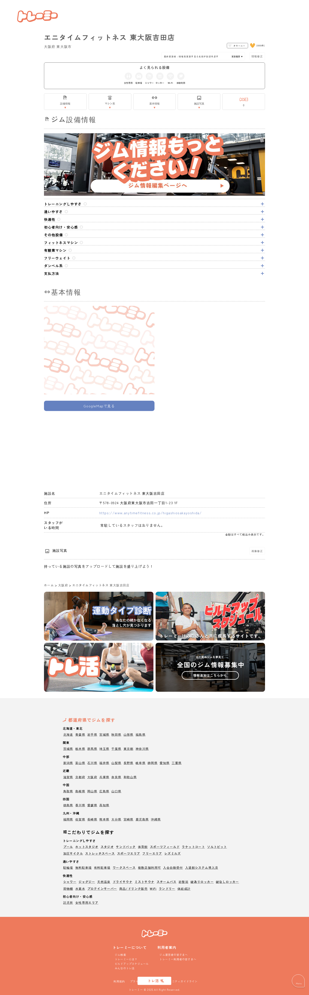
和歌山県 (130, 777)
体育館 (143, 847)
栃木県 (80, 748)
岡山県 (92, 791)
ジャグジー (87, 882)
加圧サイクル (73, 853)
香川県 (80, 805)
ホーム (49, 585)
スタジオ (107, 847)
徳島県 (68, 805)
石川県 (92, 763)
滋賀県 (68, 777)
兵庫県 (104, 777)
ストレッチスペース (100, 853)
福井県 (104, 763)
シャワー (70, 882)
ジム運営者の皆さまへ (173, 954)
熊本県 (104, 819)
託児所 (68, 902)
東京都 (128, 748)
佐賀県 (80, 819)
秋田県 (116, 734)
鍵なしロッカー (227, 882)
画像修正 (257, 551)
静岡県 (153, 763)
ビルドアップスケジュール (132, 963)
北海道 (68, 734)
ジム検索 (120, 954)
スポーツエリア (128, 853)
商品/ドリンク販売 (133, 888)
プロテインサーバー (102, 888)
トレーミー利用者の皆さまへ (177, 959)
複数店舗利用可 (149, 867)
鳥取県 (68, 791)
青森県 (80, 734)
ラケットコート (193, 847)
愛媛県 (92, 805)
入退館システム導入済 (201, 867)
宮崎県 (128, 819)
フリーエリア (152, 853)
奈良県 (116, 777)
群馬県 (92, 748)
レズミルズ (172, 853)
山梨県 (116, 763)
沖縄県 (156, 819)
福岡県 (68, 819)
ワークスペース (124, 867)
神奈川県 (142, 748)
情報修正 (257, 56)
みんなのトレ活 (125, 968)
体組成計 (184, 888)
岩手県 (92, 734)
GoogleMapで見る (99, 405)
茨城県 (68, 748)
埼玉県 (104, 748)
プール (68, 847)
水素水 (80, 888)
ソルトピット (217, 847)
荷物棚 (68, 888)
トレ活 (153, 980)
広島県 (104, 791)
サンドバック (126, 847)
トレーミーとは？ (126, 959)
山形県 (128, 734)
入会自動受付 (173, 867)
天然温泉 (104, 882)
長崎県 (92, 819)
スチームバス (166, 882)
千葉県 (116, 748)
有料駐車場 (102, 867)
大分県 (116, 819)
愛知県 (165, 763)
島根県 (80, 791)
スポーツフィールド (165, 847)
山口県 (116, 791)
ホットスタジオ (86, 847)
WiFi (153, 888)
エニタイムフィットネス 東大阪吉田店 (101, 585)
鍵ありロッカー (202, 882)
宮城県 (104, 734)
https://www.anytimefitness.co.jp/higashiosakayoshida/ (150, 512)
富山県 (80, 763)
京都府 (80, 777)
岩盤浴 (183, 882)
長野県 (128, 763)
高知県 (104, 805)
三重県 (177, 763)
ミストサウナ (144, 882)
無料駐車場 (83, 867)
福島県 (140, 734)
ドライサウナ (122, 882)
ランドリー (167, 888)
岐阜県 (140, 763)
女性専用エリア (86, 902)
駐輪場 (68, 867)
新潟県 (68, 763)
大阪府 (63, 585)
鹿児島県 (142, 819)
